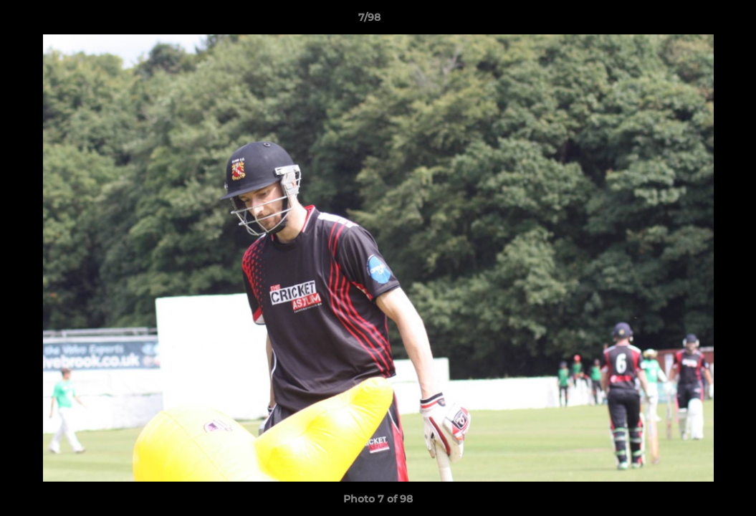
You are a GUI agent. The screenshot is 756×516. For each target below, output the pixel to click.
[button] (695, 20)
